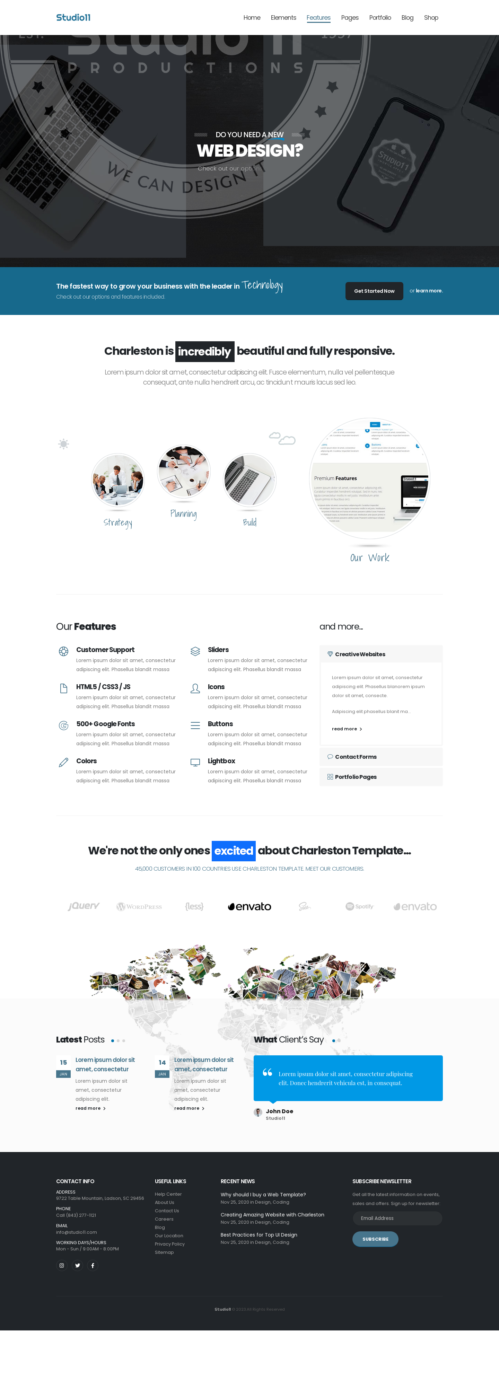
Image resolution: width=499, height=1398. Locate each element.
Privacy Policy (170, 1241)
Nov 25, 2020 (235, 1199)
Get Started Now (374, 291)
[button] (112, 1069)
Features (319, 18)
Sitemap (164, 1249)
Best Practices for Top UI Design (259, 1232)
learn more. (429, 290)
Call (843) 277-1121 (76, 1212)
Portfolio (380, 18)
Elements (283, 18)
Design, (263, 1199)
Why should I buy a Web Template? (263, 1191)
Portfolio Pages (351, 777)
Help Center (168, 1191)
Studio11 (223, 1306)
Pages (350, 18)
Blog (407, 18)
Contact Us (167, 1208)
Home (252, 18)
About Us (164, 1200)
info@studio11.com (76, 1229)
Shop (431, 18)
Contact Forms (351, 757)
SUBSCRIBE (375, 1236)
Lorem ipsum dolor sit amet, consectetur (105, 1093)
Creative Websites (356, 654)
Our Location (169, 1233)
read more (347, 729)
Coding (281, 1199)
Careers (164, 1216)
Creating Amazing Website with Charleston (272, 1211)
